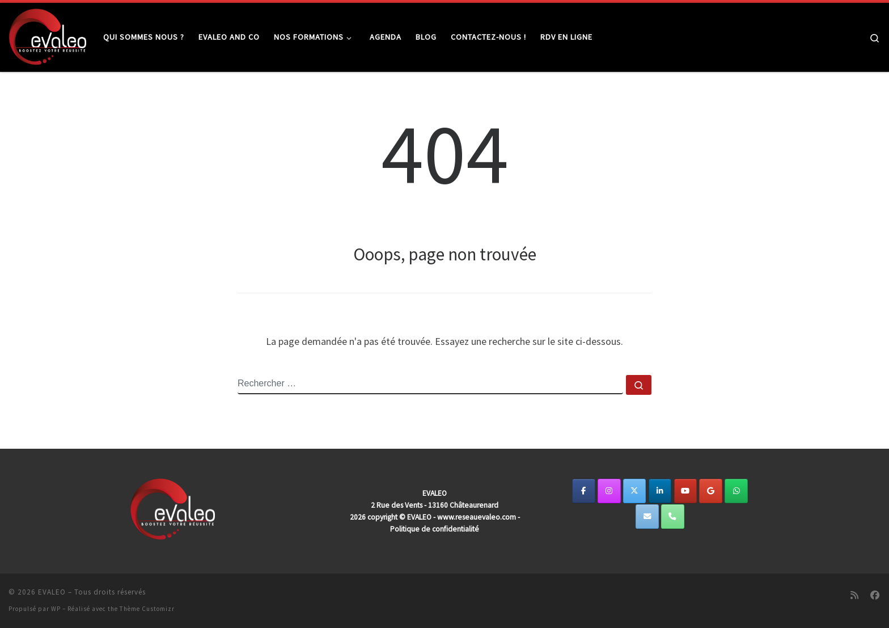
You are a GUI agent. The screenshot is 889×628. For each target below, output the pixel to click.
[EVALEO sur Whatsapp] (736, 491)
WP (56, 609)
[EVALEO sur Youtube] (685, 491)
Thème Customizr (147, 609)
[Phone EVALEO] (672, 516)
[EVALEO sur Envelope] (647, 516)
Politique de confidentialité (434, 529)
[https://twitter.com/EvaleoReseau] (634, 491)
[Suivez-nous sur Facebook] (874, 595)
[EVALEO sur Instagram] (609, 491)
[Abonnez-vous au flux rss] (854, 595)
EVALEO (52, 592)
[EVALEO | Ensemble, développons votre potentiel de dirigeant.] (47, 35)
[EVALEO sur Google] (710, 491)
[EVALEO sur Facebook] (583, 491)
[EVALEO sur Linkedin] (660, 491)
